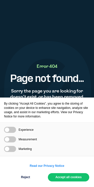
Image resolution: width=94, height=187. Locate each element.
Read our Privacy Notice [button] (47, 166)
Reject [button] (25, 177)
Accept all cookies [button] (68, 177)
